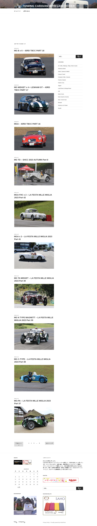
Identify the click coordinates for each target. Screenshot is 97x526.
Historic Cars (61, 82)
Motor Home (61, 94)
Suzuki (59, 108)
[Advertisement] (48, 25)
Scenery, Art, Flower (63, 105)
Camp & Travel (61, 74)
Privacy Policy (46, 522)
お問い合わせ (26, 11)
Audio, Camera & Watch (63, 71)
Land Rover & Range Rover (64, 88)
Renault (60, 102)
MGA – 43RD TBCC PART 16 (27, 124)
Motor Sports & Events (63, 96)
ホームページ (17, 11)
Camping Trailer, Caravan (64, 77)
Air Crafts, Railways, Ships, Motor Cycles (67, 65)
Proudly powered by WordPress (58, 522)
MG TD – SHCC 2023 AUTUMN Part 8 (31, 160)
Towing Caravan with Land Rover (49, 6)
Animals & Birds (62, 68)
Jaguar (59, 85)
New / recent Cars (62, 99)
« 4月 (19, 487)
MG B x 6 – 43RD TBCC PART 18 (29, 51)
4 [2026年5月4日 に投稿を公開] (15, 476)
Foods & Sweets (62, 80)
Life (59, 91)
